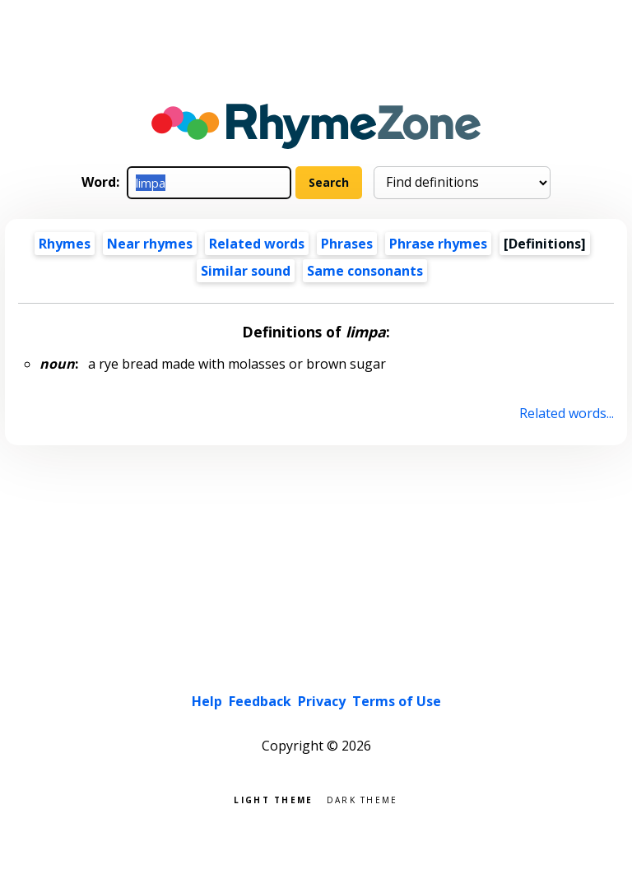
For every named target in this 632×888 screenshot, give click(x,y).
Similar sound (245, 271)
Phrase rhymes (438, 244)
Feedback (260, 701)
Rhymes (65, 244)
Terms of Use (396, 701)
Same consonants (365, 271)
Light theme (273, 799)
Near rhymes (150, 244)
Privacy (322, 701)
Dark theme (362, 799)
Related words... (566, 413)
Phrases (347, 244)
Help (207, 701)
